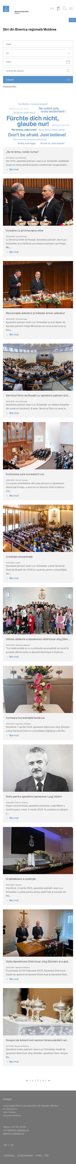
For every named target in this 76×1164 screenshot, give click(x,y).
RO (5, 1145)
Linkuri (39, 1155)
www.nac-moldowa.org (13, 1133)
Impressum (9, 1155)
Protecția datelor (25, 1155)
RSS (46, 1155)
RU (12, 1145)
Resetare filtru (9, 86)
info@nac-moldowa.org (18, 1130)
